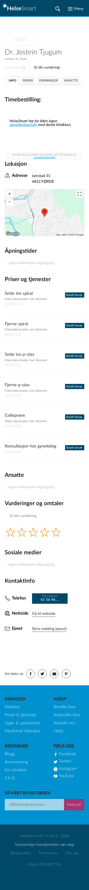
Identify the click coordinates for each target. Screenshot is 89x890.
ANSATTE (71, 80)
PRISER (28, 80)
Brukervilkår (21, 853)
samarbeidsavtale (23, 125)
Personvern (48, 853)
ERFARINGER (48, 80)
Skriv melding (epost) (49, 629)
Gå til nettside (43, 614)
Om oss (72, 853)
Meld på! (74, 805)
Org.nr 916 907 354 (44, 864)
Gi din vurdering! (47, 67)
